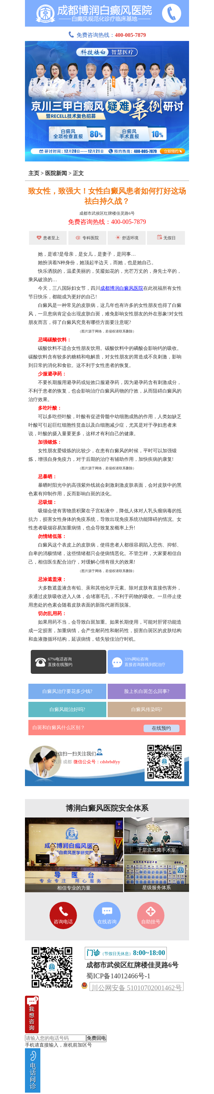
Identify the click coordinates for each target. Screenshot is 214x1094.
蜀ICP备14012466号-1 (118, 976)
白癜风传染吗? (146, 709)
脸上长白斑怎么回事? (146, 691)
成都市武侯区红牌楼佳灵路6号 (107, 213)
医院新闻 (56, 173)
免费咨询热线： (107, 35)
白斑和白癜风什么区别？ (58, 727)
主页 (33, 173)
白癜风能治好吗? (67, 709)
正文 (78, 173)
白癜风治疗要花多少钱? (67, 691)
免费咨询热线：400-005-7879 (107, 221)
